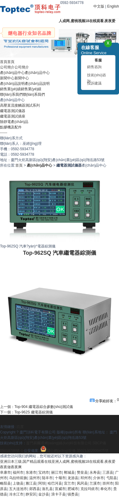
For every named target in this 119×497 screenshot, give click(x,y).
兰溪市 (94, 483)
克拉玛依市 (89, 489)
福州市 (18, 472)
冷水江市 (16, 494)
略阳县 (5, 483)
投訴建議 (94, 83)
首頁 (19, 165)
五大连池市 (18, 489)
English (113, 6)
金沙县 (43, 494)
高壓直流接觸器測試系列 (20, 105)
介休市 (98, 478)
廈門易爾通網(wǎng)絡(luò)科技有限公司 (59, 443)
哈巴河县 (55, 483)
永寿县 (94, 472)
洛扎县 (47, 489)
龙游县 (72, 478)
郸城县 (69, 472)
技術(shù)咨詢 (96, 76)
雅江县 (31, 483)
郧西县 (34, 489)
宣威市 (60, 489)
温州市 (34, 478)
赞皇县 (82, 472)
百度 (20, 427)
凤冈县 (82, 483)
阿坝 (41, 483)
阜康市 (5, 472)
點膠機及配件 (11, 127)
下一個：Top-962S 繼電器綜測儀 (26, 412)
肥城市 (72, 489)
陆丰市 (47, 478)
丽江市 (56, 472)
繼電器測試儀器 (12, 111)
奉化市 (105, 489)
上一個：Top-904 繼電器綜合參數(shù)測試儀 (36, 407)
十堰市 (60, 478)
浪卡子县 (58, 494)
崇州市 (107, 483)
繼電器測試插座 (12, 116)
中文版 (98, 6)
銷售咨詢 (94, 67)
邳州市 (85, 478)
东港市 (31, 472)
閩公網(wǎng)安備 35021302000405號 (74, 451)
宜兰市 (69, 483)
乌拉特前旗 (18, 478)
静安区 (31, 494)
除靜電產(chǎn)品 (14, 122)
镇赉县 (72, 494)
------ (3, 133)
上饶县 (18, 483)
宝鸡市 (43, 472)
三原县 (107, 472)
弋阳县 (111, 478)
